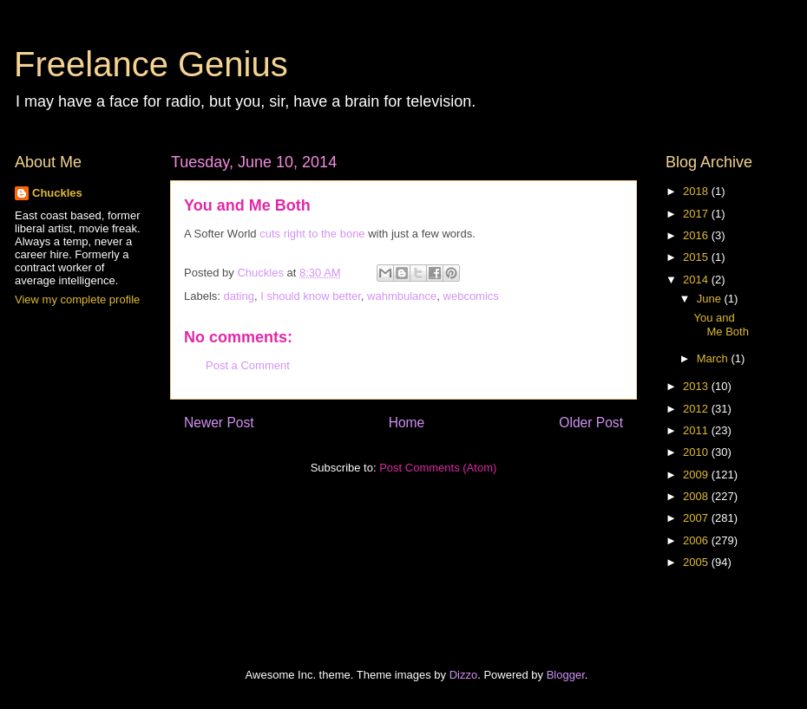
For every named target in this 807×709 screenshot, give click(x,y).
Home (407, 422)
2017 (697, 213)
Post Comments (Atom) (437, 467)
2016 (697, 235)
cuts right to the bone (311, 233)
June (711, 298)
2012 (697, 408)
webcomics (471, 295)
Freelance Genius (151, 64)
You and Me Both (720, 324)
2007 (697, 517)
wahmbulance (401, 295)
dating (239, 295)
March (714, 358)
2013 (697, 386)
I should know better (310, 295)
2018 (697, 191)
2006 (697, 540)
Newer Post (219, 422)
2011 (697, 430)
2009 (697, 474)
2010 (697, 452)
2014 (697, 279)
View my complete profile (77, 299)
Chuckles (57, 192)
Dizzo (463, 674)
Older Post (591, 422)
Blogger (566, 674)
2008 (697, 496)
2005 (697, 562)
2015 (697, 256)
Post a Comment (248, 365)
